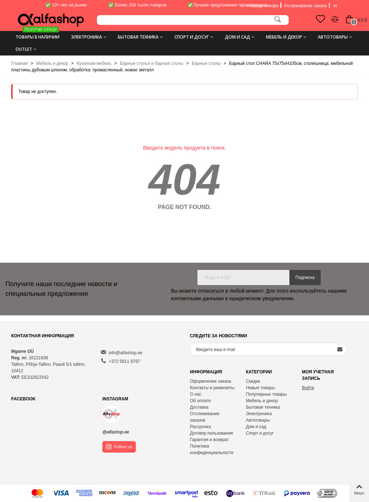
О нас (195, 394)
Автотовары (333, 37)
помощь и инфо (263, 5)
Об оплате (200, 400)
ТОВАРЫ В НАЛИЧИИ (37, 34)
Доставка (199, 407)
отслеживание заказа (305, 5)
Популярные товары (266, 394)
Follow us (119, 446)
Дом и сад (237, 37)
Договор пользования (211, 433)
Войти (308, 387)
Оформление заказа (210, 381)
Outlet (23, 49)
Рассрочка (200, 426)
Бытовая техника (138, 37)
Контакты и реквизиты (212, 387)
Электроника (86, 37)
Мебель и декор (284, 37)
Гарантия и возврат (209, 439)
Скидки (253, 381)
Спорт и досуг (191, 37)
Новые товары (260, 387)
